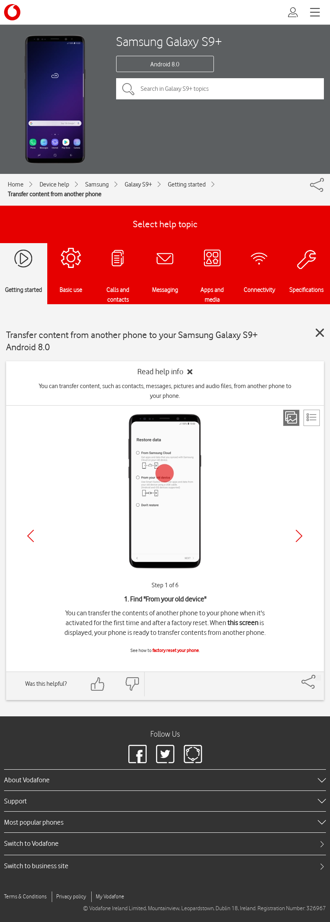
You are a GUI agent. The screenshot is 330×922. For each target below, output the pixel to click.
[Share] (318, 678)
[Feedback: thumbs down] (132, 684)
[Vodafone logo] (12, 12)
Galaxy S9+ (138, 184)
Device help (54, 184)
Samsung (97, 184)
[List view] (312, 418)
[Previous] (30, 536)
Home (16, 184)
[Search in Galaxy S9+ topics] (220, 88)
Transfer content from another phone (54, 194)
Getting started (187, 184)
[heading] (165, 779)
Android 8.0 (164, 64)
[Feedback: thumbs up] (98, 684)
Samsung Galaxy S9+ (169, 41)
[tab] (165, 843)
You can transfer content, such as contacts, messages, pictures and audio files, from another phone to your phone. (165, 391)
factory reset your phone (175, 650)
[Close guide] (320, 333)
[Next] (299, 536)
